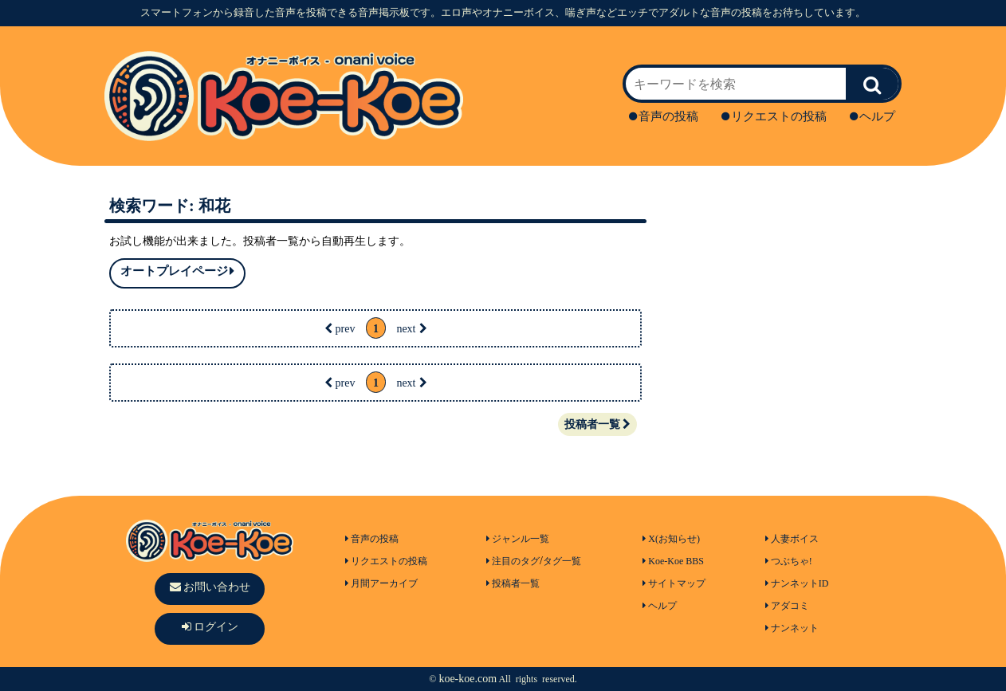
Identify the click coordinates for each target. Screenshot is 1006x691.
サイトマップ (674, 583)
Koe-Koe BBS (673, 561)
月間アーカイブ (381, 583)
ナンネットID (797, 583)
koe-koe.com (467, 679)
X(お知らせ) (671, 538)
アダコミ (787, 605)
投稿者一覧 (597, 424)
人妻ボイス (792, 538)
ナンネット (792, 628)
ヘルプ (872, 116)
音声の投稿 (663, 116)
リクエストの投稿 (774, 116)
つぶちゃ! (788, 561)
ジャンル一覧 (517, 538)
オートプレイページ (177, 271)
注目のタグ (513, 561)
